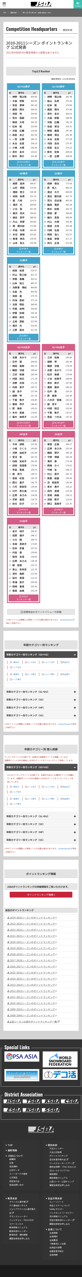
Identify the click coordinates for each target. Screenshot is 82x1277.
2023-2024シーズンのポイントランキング (32, 923)
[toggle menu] (4, 3)
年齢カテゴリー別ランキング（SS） (25, 715)
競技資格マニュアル (58, 1177)
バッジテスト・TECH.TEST (21, 1220)
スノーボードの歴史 (18, 1173)
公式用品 (13, 1177)
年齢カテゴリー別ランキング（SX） (25, 699)
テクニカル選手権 (18, 1201)
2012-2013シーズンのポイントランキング (32, 991)
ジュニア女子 (48, 662)
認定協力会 (14, 1181)
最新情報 (12, 1150)
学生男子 (65, 674)
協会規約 (13, 1166)
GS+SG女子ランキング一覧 (23, 424)
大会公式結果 (55, 1152)
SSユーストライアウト (59, 1170)
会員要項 (53, 1240)
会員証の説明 (55, 1247)
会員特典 (53, 1254)
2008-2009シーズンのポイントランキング (32, 1015)
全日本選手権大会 (58, 1159)
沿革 (11, 1162)
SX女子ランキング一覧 (58, 511)
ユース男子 (30, 674)
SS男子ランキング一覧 (23, 337)
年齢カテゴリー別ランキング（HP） (25, 707)
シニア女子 (15, 667)
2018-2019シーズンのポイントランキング (32, 954)
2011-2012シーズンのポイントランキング (32, 997)
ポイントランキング (58, 1155)
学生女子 (65, 662)
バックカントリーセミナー (61, 1212)
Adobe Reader (67, 619)
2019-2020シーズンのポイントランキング (32, 948)
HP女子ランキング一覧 (23, 511)
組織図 (12, 1159)
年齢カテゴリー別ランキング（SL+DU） (28, 691)
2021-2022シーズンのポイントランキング (32, 936)
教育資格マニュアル (18, 1227)
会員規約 (53, 1236)
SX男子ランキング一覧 (58, 250)
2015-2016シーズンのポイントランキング (32, 972)
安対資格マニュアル (58, 1216)
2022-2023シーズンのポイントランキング (32, 930)
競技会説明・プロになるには (62, 1166)
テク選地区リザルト (18, 1205)
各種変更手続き (56, 1251)
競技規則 (53, 1174)
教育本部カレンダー (18, 1231)
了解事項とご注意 (57, 1243)
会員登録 (53, 1232)
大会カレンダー (56, 1148)
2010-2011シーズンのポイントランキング (32, 1003)
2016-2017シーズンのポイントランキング (32, 966)
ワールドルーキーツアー (61, 1163)
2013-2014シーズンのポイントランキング (32, 985)
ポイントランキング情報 (41, 894)
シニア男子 (15, 679)
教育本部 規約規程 (18, 1234)
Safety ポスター (56, 1209)
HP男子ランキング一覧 (23, 250)
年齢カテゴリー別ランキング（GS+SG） (28, 654)
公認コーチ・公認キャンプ (61, 1181)
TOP (10, 1145)
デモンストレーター (18, 1216)
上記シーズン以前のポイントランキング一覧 (33, 1021)
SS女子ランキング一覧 (23, 598)
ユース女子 (30, 662)
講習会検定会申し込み (59, 1185)
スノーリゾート (56, 1201)
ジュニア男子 (48, 674)
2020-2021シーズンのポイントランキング (32, 942)
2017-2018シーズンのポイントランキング (32, 960)
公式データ (14, 1170)
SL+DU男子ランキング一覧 (58, 163)
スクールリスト (16, 1223)
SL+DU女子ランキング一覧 (58, 424)
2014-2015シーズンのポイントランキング (32, 978)
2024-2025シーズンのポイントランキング (32, 917)
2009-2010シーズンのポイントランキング (32, 1009)
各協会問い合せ (16, 1184)
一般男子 (14, 674)
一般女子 (14, 662)
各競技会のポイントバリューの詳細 (41, 612)
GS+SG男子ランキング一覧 (23, 163)
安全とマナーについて (59, 1205)
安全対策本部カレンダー (61, 1220)
